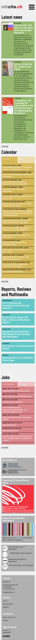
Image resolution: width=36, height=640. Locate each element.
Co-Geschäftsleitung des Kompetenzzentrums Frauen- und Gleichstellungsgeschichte (14, 409)
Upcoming (6, 159)
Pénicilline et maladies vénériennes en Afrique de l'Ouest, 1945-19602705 (16, 229)
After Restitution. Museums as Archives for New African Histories (16, 204)
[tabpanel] (18, 220)
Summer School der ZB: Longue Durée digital (23, 66)
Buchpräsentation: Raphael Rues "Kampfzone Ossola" (14, 243)
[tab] (9, 160)
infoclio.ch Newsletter (7, 631)
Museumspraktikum (9, 425)
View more (4, 146)
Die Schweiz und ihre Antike (12, 271)
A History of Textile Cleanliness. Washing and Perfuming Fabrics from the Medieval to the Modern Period (17, 213)
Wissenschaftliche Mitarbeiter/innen (15, 391)
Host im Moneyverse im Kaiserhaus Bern (17, 396)
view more (4, 281)
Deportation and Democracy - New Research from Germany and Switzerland (16, 334)
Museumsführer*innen (10, 430)
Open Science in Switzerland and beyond (18, 347)
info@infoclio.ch (9, 592)
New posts (23, 384)
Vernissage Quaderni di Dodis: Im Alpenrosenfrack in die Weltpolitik (14, 183)
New (20, 159)
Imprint (5, 620)
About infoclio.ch (9, 617)
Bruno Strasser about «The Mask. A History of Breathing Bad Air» (16, 320)
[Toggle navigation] (32, 7)
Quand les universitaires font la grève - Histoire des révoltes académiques (16, 221)
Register (6, 607)
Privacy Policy (8, 604)
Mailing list (18, 538)
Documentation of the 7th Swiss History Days (17, 359)
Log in (5, 601)
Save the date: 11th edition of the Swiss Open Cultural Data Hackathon (23, 29)
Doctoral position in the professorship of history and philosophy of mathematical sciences (17, 438)
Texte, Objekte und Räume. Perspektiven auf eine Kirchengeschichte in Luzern (17, 168)
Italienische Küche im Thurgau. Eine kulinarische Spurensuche (15, 258)
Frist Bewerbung (8, 384)
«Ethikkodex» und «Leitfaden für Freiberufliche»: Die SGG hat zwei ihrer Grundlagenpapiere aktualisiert (23, 106)
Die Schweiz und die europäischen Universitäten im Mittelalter (14, 265)
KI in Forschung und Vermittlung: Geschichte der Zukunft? (15, 305)
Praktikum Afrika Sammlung (12, 402)
